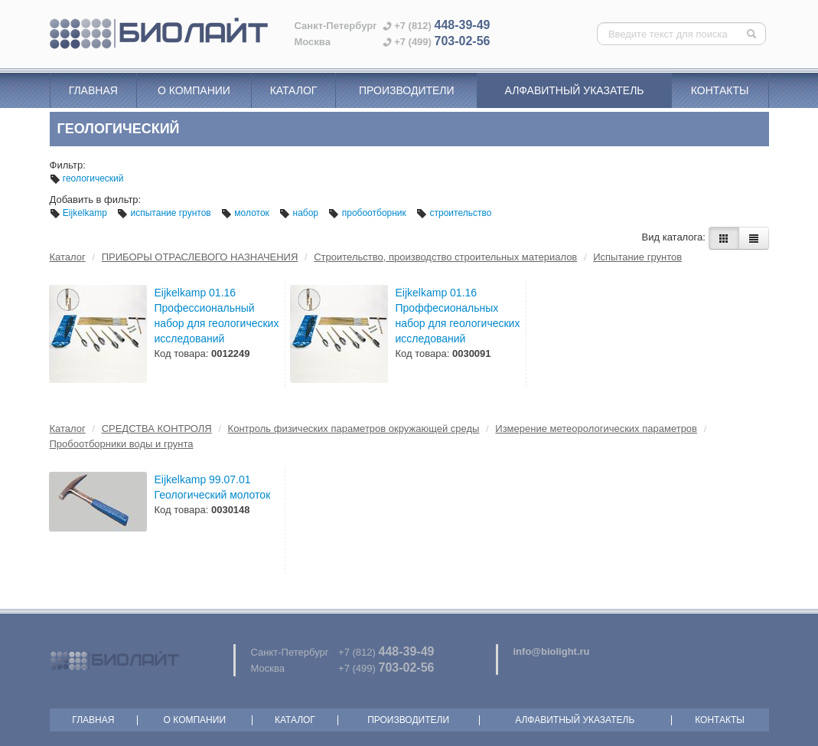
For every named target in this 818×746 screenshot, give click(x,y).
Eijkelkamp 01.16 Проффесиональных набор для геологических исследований (458, 315)
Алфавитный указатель (574, 90)
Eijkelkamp (80, 213)
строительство (453, 213)
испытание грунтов (165, 213)
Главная (93, 90)
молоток (246, 213)
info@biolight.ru (551, 651)
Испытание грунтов (637, 257)
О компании (194, 90)
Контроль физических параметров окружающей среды (354, 428)
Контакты (720, 90)
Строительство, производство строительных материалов (445, 257)
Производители (407, 90)
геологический (87, 178)
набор (300, 213)
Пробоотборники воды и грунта (122, 444)
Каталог (294, 90)
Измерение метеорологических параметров (596, 428)
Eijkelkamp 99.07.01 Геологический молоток (213, 487)
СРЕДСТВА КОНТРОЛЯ (157, 428)
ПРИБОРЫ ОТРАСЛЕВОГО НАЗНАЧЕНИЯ (200, 257)
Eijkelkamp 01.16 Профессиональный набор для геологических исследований (217, 315)
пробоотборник (368, 213)
